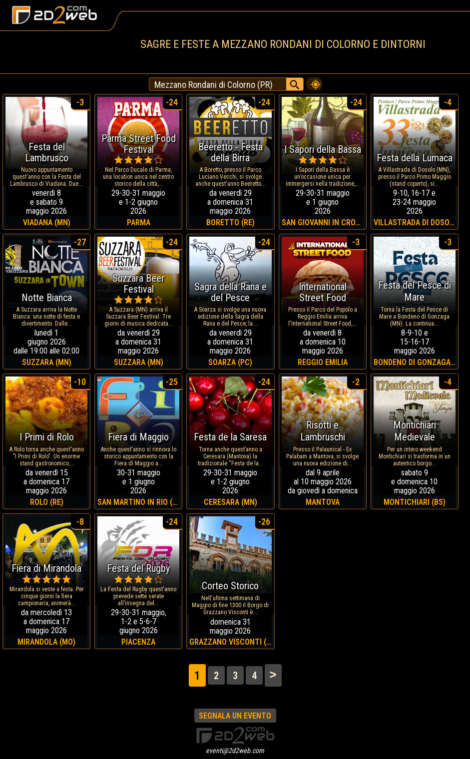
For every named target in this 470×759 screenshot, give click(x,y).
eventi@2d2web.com (235, 751)
